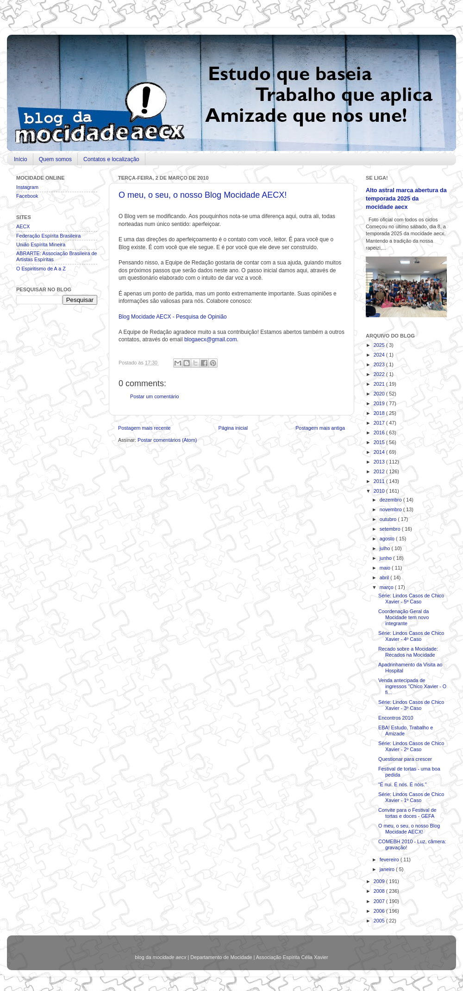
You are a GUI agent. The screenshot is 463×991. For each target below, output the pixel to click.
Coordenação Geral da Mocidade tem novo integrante (403, 617)
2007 (380, 901)
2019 (380, 403)
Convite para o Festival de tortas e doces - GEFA (407, 813)
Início (20, 159)
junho (386, 558)
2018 (380, 413)
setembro (391, 529)
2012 (380, 471)
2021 (380, 384)
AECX (23, 226)
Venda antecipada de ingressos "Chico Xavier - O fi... (412, 686)
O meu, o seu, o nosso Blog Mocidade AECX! (203, 195)
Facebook (27, 196)
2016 (380, 432)
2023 (380, 364)
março (387, 587)
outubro (389, 519)
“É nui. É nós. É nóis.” (402, 784)
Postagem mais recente (144, 428)
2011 (380, 481)
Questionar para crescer (405, 759)
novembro (391, 509)
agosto (388, 538)
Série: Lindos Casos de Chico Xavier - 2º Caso (411, 746)
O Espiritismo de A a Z (41, 268)
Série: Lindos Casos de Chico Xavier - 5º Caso (411, 598)
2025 (380, 345)
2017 (380, 423)
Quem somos (55, 159)
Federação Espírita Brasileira (48, 235)
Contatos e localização (111, 159)
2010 (380, 491)
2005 (380, 920)
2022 (380, 374)
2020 (380, 393)
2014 (380, 452)
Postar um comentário (154, 396)
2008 (380, 891)
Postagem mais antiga (320, 428)
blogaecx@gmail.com (210, 339)
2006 (380, 911)
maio (386, 568)
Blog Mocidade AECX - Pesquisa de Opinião (173, 317)
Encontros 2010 (395, 718)
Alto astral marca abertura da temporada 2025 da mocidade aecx (406, 198)
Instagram (27, 187)
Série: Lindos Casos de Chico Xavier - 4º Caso (411, 636)
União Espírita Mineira (40, 244)
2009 (380, 881)
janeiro (388, 869)
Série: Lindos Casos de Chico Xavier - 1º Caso (411, 797)
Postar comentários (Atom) (167, 440)
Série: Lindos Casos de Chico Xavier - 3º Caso (411, 705)
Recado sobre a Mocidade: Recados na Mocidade (408, 652)
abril (385, 577)
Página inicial (233, 428)
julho (386, 548)
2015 (380, 442)
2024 (380, 355)
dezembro (391, 499)
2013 (380, 461)
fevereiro (390, 859)
